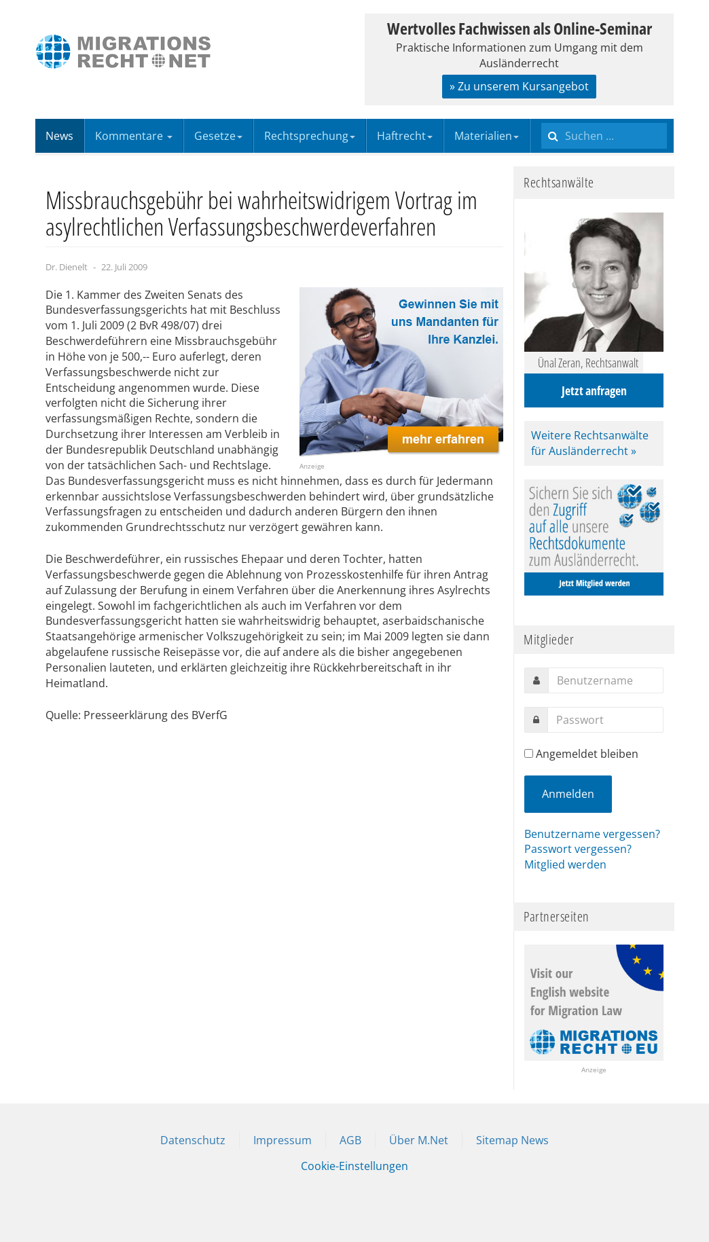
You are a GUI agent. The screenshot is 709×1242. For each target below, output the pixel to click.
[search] (604, 136)
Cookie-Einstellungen (354, 1165)
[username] (605, 680)
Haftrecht (405, 135)
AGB (350, 1140)
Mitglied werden (565, 864)
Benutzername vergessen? (592, 833)
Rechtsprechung (309, 135)
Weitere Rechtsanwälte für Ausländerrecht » (590, 443)
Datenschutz (192, 1140)
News (59, 135)
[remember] (528, 753)
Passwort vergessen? (578, 848)
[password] (605, 720)
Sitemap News (512, 1140)
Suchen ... (541, 119)
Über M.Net (418, 1140)
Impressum (282, 1140)
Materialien (486, 135)
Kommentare (133, 135)
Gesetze (218, 135)
